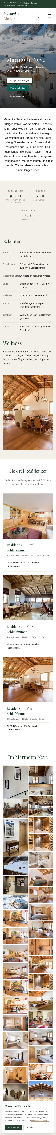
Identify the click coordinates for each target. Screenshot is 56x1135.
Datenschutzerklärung (40, 1120)
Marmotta (11, 16)
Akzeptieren (13, 1127)
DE (38, 17)
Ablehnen (31, 1127)
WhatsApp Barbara (30, 3)
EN (38, 14)
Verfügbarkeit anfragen (19, 80)
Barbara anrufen (17, 96)
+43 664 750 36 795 (12, 3)
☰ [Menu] (49, 16)
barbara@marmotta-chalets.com (15, 5)
